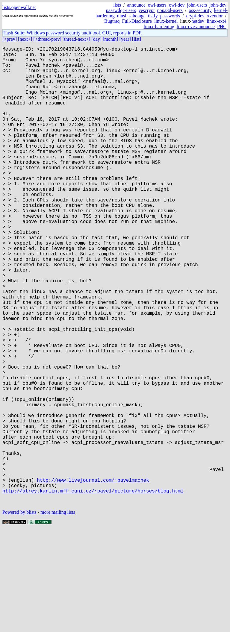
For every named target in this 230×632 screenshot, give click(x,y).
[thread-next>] (76, 39)
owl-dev (176, 4)
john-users (197, 4)
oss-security (200, 10)
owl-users (157, 4)
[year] (125, 39)
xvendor (215, 15)
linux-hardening (159, 26)
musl (121, 15)
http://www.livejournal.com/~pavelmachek (93, 577)
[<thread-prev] (47, 39)
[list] (136, 39)
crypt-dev (195, 15)
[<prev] (9, 39)
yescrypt (146, 10)
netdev (198, 21)
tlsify (153, 15)
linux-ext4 (216, 21)
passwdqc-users (121, 10)
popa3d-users (169, 10)
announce (136, 4)
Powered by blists (19, 613)
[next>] (25, 39)
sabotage (137, 15)
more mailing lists (57, 613)
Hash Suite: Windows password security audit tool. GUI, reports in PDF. (72, 32)
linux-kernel (166, 21)
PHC (221, 26)
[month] (110, 39)
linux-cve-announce (196, 26)
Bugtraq (112, 21)
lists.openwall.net (19, 7)
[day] (96, 39)
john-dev (217, 4)
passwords (170, 15)
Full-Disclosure (137, 21)
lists (117, 4)
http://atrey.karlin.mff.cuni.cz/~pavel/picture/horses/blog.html (93, 590)
